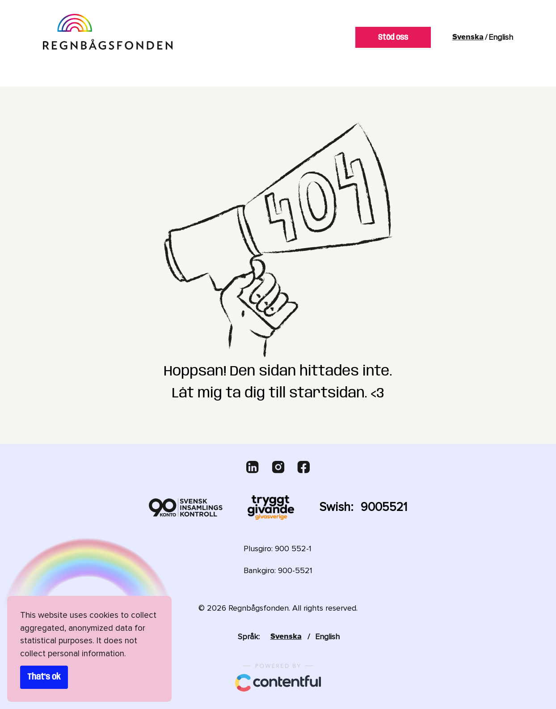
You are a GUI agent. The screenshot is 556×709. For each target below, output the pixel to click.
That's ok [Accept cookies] (44, 677)
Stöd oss (393, 38)
